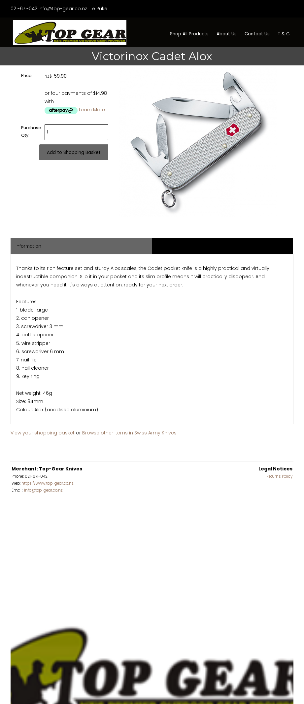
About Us (227, 34)
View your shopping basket (43, 432)
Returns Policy (279, 476)
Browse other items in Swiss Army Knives (129, 432)
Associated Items (176, 246)
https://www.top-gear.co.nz (47, 483)
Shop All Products (189, 34)
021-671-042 (24, 8)
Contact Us (257, 34)
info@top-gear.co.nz (63, 8)
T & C (283, 34)
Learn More (92, 109)
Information (28, 246)
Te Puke (97, 8)
